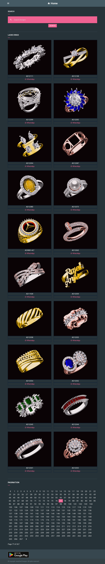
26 (23, 494)
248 (89, 533)
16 (69, 491)
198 (79, 523)
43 (95, 494)
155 (21, 517)
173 (31, 520)
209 (52, 526)
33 (52, 494)
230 (79, 529)
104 (91, 504)
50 (35, 498)
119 (84, 507)
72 (40, 501)
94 (44, 504)
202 (15, 526)
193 (52, 523)
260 (68, 536)
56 (61, 498)
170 (15, 520)
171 (21, 520)
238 (37, 533)
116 (68, 507)
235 (21, 533)
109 (31, 507)
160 (47, 517)
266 (15, 539)
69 (27, 501)
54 (52, 498)
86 (10, 504)
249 (10, 536)
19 (82, 491)
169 (10, 520)
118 (79, 507)
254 (37, 536)
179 (63, 520)
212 (68, 526)
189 (31, 523)
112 (47, 507)
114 (58, 507)
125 (31, 510)
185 (10, 523)
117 (74, 507)
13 (56, 491)
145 (52, 514)
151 (84, 514)
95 (48, 504)
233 (10, 533)
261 (74, 536)
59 (73, 498)
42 (90, 494)
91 (31, 504)
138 (15, 514)
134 (79, 510)
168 (89, 517)
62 (86, 498)
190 (37, 523)
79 (69, 501)
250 (15, 536)
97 (56, 504)
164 (68, 517)
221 (31, 529)
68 (23, 501)
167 (84, 517)
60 (78, 498)
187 (21, 523)
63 (90, 498)
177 (52, 520)
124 (26, 510)
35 (61, 494)
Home (53, 3)
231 (84, 529)
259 (63, 536)
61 (82, 498)
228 (68, 529)
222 (37, 529)
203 (21, 526)
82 (82, 501)
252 (26, 536)
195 (63, 523)
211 (63, 526)
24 (14, 494)
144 (47, 514)
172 (26, 520)
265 (10, 539)
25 (18, 494)
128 (47, 510)
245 (74, 533)
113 (52, 507)
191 (42, 523)
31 (44, 494)
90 (27, 504)
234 (15, 533)
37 (69, 494)
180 (68, 520)
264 (89, 536)
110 (37, 507)
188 (26, 523)
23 (10, 494)
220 (26, 529)
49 (31, 498)
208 (47, 526)
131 (63, 510)
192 (47, 523)
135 (84, 510)
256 (47, 536)
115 (63, 507)
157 (31, 517)
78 (65, 501)
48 (27, 498)
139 (21, 514)
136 (89, 510)
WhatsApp (30, 79)
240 (47, 533)
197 (74, 523)
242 (58, 533)
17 (73, 491)
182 (79, 520)
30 (40, 494)
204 (26, 526)
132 (68, 510)
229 (74, 529)
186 (15, 523)
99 (65, 504)
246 (79, 533)
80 (73, 501)
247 (84, 533)
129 (52, 510)
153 (10, 517)
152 (89, 514)
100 (69, 504)
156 (26, 517)
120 (89, 507)
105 (10, 507)
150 (79, 514)
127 (42, 510)
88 (18, 504)
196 (68, 523)
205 (31, 526)
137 (10, 514)
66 (14, 501)
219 (21, 529)
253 (31, 536)
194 (58, 523)
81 (78, 501)
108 (26, 507)
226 (58, 529)
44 (10, 498)
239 (42, 533)
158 (37, 517)
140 (26, 514)
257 (52, 536)
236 (26, 533)
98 (61, 504)
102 (80, 504)
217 (10, 529)
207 (42, 526)
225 (52, 529)
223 (42, 529)
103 (85, 504)
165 (74, 517)
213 (74, 526)
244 (68, 533)
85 (95, 501)
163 (63, 517)
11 (48, 491)
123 (21, 510)
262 (79, 536)
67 (18, 501)
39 (78, 494)
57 (65, 498)
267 (21, 539)
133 (74, 510)
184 (89, 520)
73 (44, 501)
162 (58, 517)
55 (56, 498)
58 (69, 498)
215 (84, 526)
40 (82, 494)
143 (42, 514)
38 (73, 494)
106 (15, 507)
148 (68, 514)
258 (58, 536)
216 (89, 526)
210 (58, 526)
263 (84, 536)
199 (84, 523)
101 (75, 504)
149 (74, 514)
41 (86, 494)
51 (40, 498)
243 (63, 533)
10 (44, 491)
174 (37, 520)
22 (94, 491)
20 (86, 491)
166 (79, 517)
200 (89, 523)
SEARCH (53, 26)
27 (27, 494)
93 (40, 504)
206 (37, 526)
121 (10, 510)
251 (21, 536)
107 (21, 507)
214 (79, 526)
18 (78, 491)
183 (84, 520)
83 (86, 501)
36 (65, 494)
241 (52, 533)
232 (89, 529)
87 (14, 504)
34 (56, 494)
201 (10, 526)
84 (90, 501)
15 (65, 491)
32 (48, 494)
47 (23, 498)
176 (47, 520)
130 (58, 510)
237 (31, 533)
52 (44, 498)
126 (37, 510)
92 (35, 504)
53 (48, 498)
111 (42, 507)
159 (42, 517)
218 (15, 529)
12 (52, 491)
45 (14, 498)
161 (52, 517)
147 (63, 514)
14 (61, 491)
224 (47, 529)
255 (42, 536)
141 (31, 514)
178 (58, 520)
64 (95, 498)
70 (31, 501)
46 (18, 498)
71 (35, 501)
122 (15, 510)
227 (63, 529)
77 (61, 501)
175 (42, 520)
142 (37, 514)
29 (35, 494)
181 (74, 520)
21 (90, 491)
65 (10, 501)
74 (48, 501)
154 (15, 517)
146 (58, 514)
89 (23, 504)
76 (56, 501)
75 (52, 501)
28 (31, 494)
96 (52, 504)
